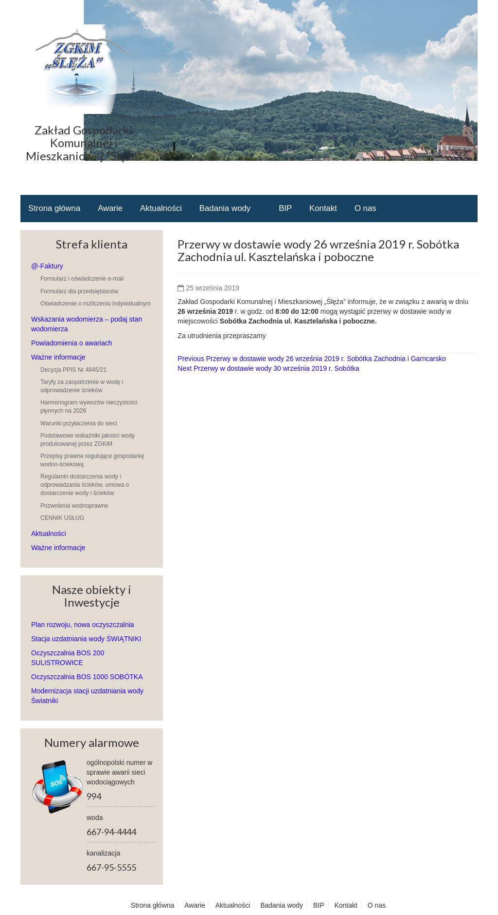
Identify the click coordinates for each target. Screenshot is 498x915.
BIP (285, 208)
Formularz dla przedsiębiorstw (79, 291)
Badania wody (224, 208)
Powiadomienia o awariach (71, 343)
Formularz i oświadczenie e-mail (82, 278)
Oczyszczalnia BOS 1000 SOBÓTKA (87, 677)
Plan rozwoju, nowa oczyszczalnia (82, 625)
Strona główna (54, 208)
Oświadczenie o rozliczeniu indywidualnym (95, 303)
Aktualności (161, 208)
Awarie (110, 208)
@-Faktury (47, 266)
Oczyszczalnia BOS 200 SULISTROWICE (67, 658)
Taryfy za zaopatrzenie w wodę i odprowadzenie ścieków (81, 386)
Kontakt (323, 208)
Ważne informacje (58, 357)
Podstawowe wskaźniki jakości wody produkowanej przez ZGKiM (87, 439)
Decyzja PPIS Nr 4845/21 (73, 369)
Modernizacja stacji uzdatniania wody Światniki (87, 696)
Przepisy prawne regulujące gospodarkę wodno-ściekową (92, 460)
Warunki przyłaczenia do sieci (78, 423)
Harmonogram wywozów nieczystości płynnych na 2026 (88, 406)
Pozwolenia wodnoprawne (74, 505)
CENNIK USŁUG (62, 518)
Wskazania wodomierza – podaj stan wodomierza (86, 324)
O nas (365, 208)
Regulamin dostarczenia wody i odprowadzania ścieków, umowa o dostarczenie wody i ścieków (84, 484)
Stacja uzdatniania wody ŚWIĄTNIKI (86, 639)
